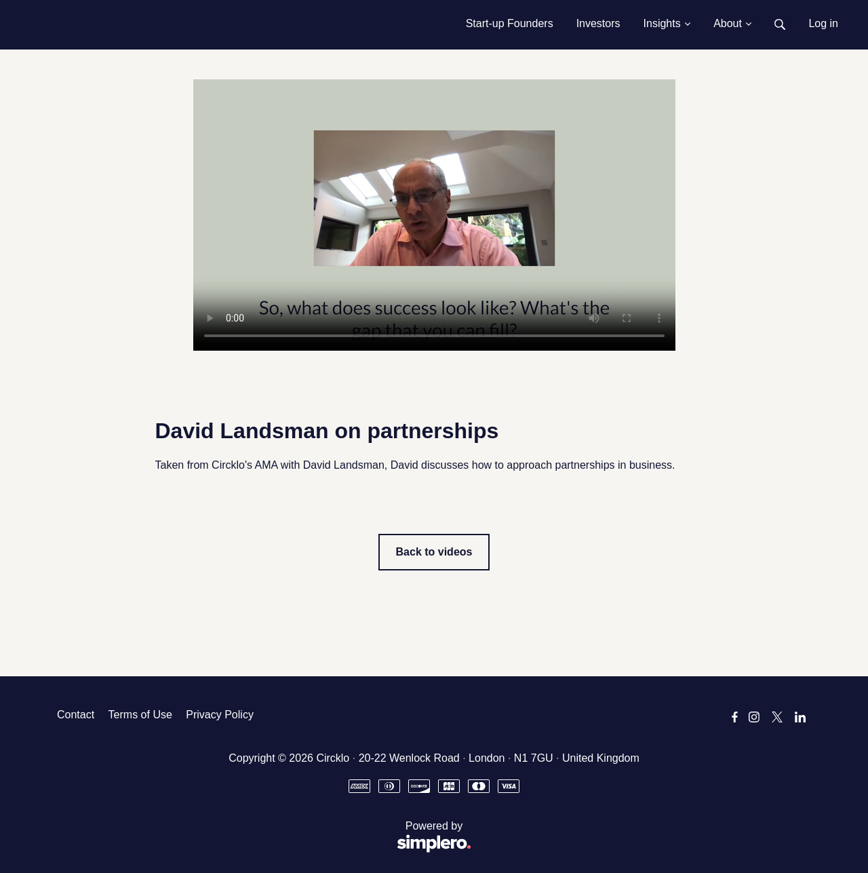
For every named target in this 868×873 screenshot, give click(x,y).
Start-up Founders (509, 23)
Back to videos (434, 552)
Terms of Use (140, 714)
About (732, 23)
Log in (823, 23)
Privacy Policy (220, 714)
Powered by (264, 837)
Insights (667, 23)
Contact (75, 714)
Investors (598, 23)
